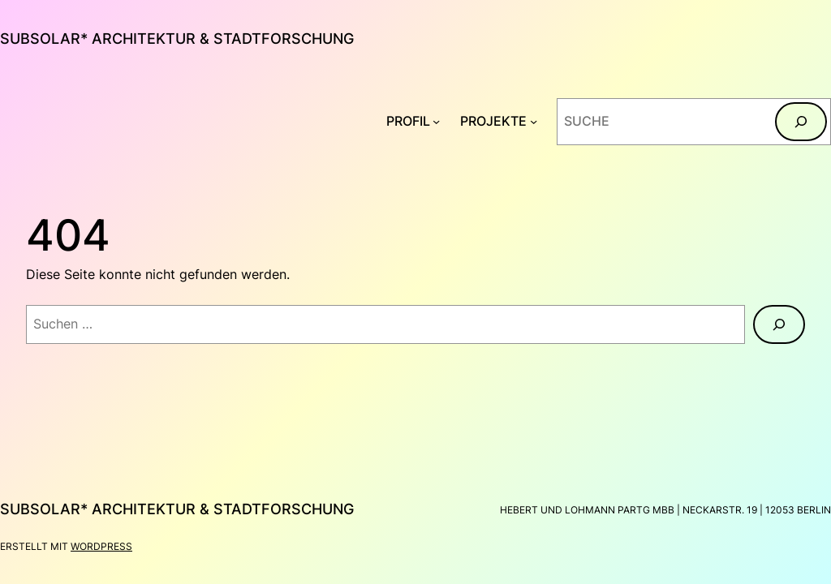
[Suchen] (801, 121)
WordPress (101, 546)
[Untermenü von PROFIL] (436, 121)
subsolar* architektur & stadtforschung (177, 38)
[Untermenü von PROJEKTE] (533, 121)
